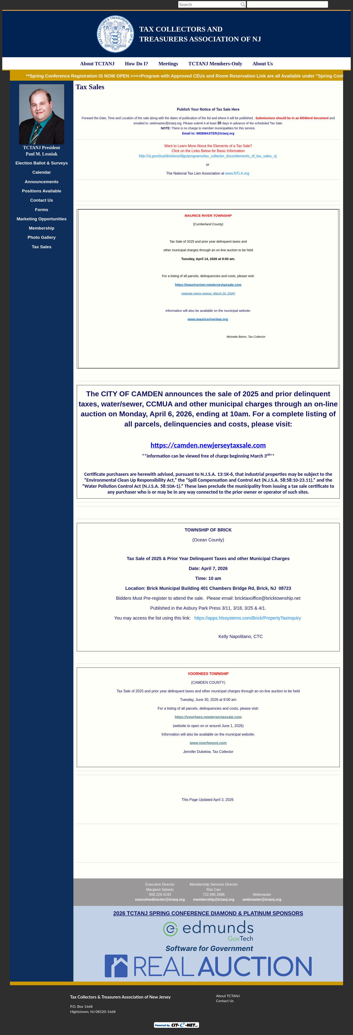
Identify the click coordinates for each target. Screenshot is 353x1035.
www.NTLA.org (237, 173)
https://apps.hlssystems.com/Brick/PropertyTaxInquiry (247, 618)
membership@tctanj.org (213, 899)
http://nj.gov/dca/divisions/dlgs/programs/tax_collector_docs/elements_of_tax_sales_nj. (208, 156)
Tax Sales (41, 246)
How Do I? (136, 63)
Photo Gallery (41, 237)
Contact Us (41, 200)
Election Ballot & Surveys (42, 163)
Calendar (41, 172)
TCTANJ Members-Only (215, 63)
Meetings (168, 63)
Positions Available (41, 191)
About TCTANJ (97, 63)
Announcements (42, 181)
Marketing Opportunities (42, 219)
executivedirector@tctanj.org (160, 899)
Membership (41, 228)
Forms (41, 209)
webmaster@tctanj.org (262, 899)
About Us (263, 63)
